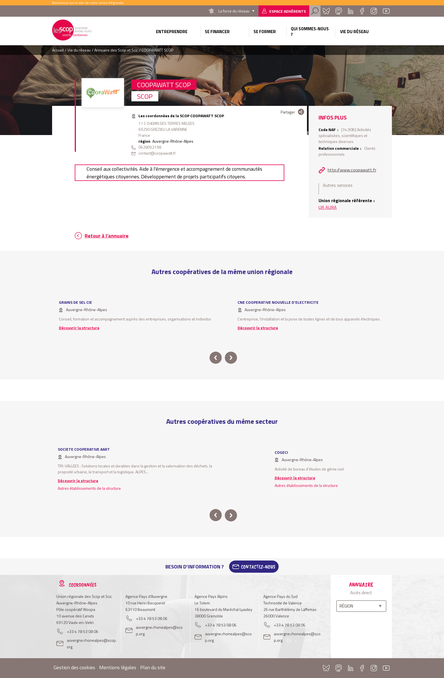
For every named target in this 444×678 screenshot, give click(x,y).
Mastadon (338, 11)
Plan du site (152, 667)
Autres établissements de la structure (89, 488)
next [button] (231, 357)
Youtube (386, 11)
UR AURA (328, 207)
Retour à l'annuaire (107, 235)
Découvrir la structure (79, 328)
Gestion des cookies (74, 667)
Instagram (373, 11)
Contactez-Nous (258, 567)
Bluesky (326, 11)
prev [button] (215, 357)
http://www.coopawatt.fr (352, 169)
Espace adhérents (287, 11)
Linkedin (350, 11)
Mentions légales (117, 667)
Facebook (362, 11)
